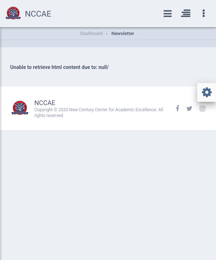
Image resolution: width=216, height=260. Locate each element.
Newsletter (122, 33)
